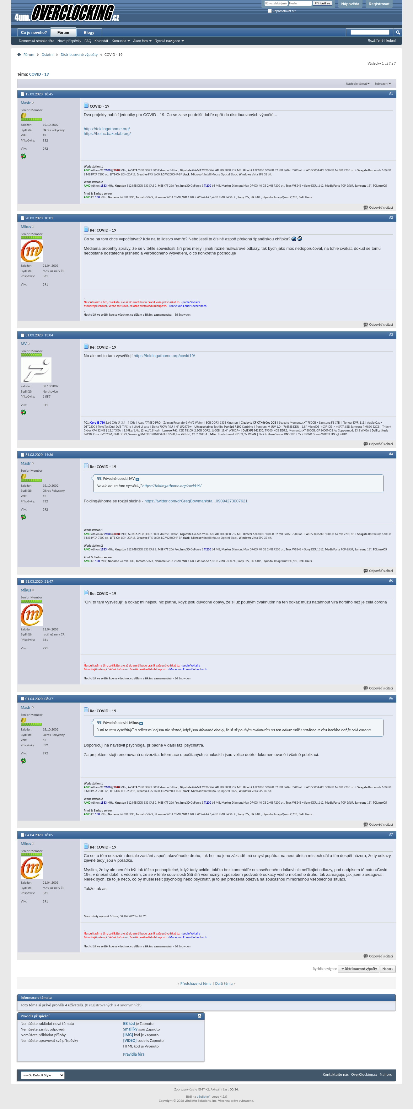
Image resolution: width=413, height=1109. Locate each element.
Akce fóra (140, 41)
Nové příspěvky (69, 41)
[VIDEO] (130, 1040)
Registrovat (379, 4)
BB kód (129, 1023)
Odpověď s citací (378, 208)
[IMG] (128, 1034)
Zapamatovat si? (282, 11)
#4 (391, 454)
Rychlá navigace (167, 41)
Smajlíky (130, 1029)
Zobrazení (381, 84)
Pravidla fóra (133, 1054)
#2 (391, 217)
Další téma (224, 983)
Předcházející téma (196, 983)
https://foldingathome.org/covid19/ (164, 355)
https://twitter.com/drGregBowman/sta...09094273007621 (196, 501)
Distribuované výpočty (79, 54)
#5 (391, 581)
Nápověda (350, 4)
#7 (391, 834)
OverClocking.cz (364, 1074)
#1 (391, 93)
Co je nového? (34, 32)
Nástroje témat (356, 84)
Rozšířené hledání (382, 40)
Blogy (89, 32)
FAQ (87, 41)
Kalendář (101, 41)
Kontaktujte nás (336, 1074)
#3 (391, 334)
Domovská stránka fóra (36, 41)
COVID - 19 (39, 74)
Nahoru (388, 969)
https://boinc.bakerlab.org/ (107, 133)
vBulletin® (204, 1097)
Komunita (119, 41)
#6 (391, 698)
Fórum (63, 32)
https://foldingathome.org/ (107, 128)
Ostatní (47, 54)
